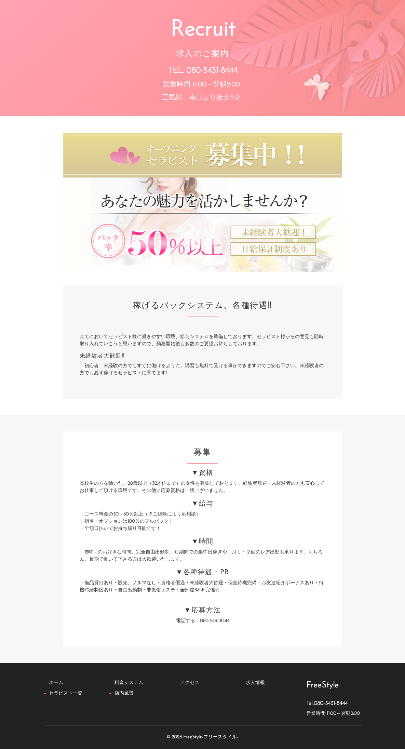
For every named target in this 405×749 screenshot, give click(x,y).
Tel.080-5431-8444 (327, 703)
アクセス (189, 682)
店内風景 (124, 693)
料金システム (128, 682)
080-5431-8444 (211, 70)
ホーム (56, 682)
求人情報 (255, 682)
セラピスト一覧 (65, 693)
